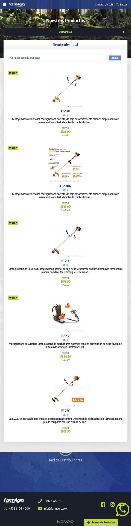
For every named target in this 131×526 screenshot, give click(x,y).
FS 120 (65, 111)
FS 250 (65, 261)
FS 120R (65, 186)
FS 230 (65, 411)
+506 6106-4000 (17, 508)
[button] (121, 509)
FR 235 (65, 336)
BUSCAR (115, 58)
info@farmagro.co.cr (53, 508)
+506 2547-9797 (50, 501)
